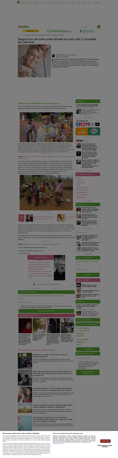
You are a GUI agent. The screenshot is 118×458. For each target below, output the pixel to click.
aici (19, 450)
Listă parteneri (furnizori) (58, 443)
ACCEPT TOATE (105, 441)
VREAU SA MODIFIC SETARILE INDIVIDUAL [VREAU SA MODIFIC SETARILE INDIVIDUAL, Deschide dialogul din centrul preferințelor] (105, 446)
